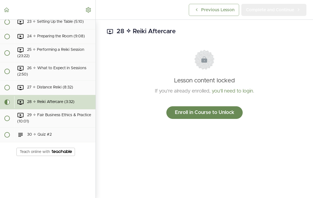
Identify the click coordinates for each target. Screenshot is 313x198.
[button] (7, 9)
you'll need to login (232, 91)
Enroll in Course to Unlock (204, 112)
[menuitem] (88, 9)
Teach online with (46, 152)
